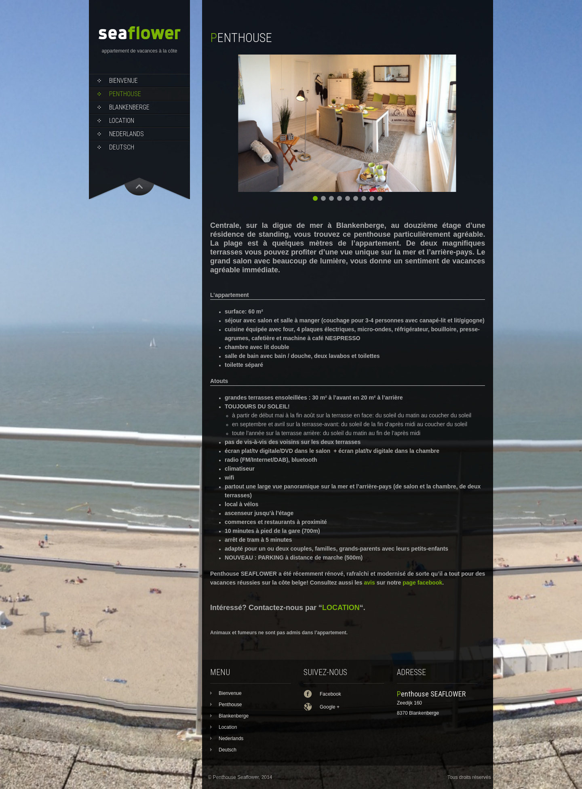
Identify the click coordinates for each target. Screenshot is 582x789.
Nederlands (126, 134)
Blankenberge (129, 107)
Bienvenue (123, 80)
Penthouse (125, 94)
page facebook (422, 582)
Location (121, 120)
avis (369, 582)
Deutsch (121, 147)
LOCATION (341, 608)
